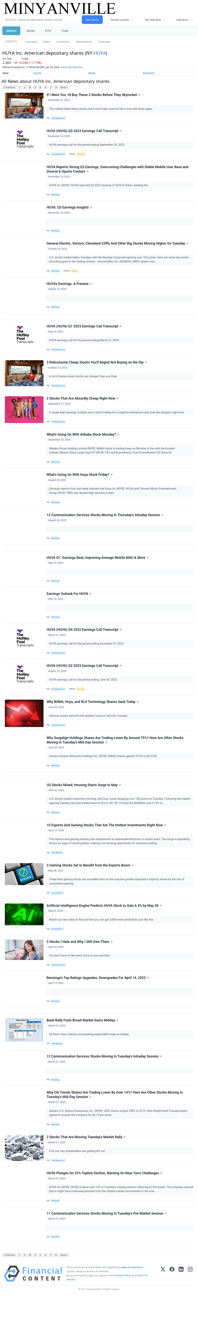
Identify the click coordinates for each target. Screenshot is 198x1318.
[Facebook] (172, 1295)
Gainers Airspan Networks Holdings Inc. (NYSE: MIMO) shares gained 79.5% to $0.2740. (103, 768)
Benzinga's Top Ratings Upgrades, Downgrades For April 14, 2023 (98, 994)
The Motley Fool (58, 118)
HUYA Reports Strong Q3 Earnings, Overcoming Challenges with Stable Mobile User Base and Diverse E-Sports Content (118, 170)
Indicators (182, 20)
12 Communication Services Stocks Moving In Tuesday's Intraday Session (104, 1074)
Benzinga (56, 196)
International (84, 41)
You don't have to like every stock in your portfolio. (80, 971)
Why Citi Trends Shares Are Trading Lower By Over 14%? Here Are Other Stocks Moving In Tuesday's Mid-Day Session (115, 1113)
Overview (31, 41)
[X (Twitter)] (163, 1295)
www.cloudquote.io (132, 1288)
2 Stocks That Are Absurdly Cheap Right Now (83, 404)
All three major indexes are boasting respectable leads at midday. (89, 1051)
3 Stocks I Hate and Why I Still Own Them (80, 957)
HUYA (100, 53)
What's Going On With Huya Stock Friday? (80, 482)
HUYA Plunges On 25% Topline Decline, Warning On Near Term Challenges (104, 1193)
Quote (37, 73)
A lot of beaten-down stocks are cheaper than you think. (84, 381)
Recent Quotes (120, 20)
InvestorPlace (57, 907)
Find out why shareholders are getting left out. (78, 1170)
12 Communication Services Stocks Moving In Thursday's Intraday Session (105, 522)
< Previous (9, 87)
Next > (64, 87)
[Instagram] (190, 1295)
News (46, 41)
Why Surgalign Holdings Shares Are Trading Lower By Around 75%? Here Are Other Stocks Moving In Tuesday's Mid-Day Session (115, 752)
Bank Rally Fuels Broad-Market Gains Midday (83, 1038)
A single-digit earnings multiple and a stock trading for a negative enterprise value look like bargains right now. (117, 418)
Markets (11, 31)
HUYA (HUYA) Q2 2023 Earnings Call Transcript (84, 676)
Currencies (63, 41)
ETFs (48, 31)
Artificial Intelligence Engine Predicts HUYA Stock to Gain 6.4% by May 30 (104, 921)
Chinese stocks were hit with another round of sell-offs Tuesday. (89, 727)
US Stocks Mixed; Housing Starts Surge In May (84, 798)
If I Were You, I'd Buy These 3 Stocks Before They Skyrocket (93, 95)
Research (148, 73)
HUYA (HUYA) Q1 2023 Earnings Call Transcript (84, 331)
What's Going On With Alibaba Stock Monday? (83, 441)
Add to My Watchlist (71, 67)
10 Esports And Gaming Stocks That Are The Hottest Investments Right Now (106, 839)
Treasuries (104, 41)
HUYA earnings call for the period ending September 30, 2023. (87, 145)
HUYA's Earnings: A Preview (69, 287)
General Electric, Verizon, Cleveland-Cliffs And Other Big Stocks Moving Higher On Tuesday (118, 246)
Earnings (81, 155)
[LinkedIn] (181, 1295)
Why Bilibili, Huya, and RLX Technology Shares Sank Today (93, 713)
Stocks (30, 31)
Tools (64, 31)
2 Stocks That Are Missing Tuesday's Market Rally (86, 1156)
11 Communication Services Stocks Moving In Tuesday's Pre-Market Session (107, 1234)
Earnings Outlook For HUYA (69, 603)
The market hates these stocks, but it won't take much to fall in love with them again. (101, 109)
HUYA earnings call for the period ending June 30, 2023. (84, 690)
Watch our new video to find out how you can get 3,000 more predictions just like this (101, 934)
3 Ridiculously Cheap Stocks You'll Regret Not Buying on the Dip (97, 368)
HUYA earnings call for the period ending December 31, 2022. (87, 653)
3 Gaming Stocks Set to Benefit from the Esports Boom (90, 880)
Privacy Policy (123, 1296)
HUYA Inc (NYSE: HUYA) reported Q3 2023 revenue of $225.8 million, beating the (99, 187)
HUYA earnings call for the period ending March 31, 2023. (84, 344)
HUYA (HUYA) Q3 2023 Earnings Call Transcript (84, 132)
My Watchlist (153, 20)
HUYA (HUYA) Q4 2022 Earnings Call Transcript (84, 640)
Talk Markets (57, 866)
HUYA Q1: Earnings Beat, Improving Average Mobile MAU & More (98, 566)
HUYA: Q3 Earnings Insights (69, 209)
